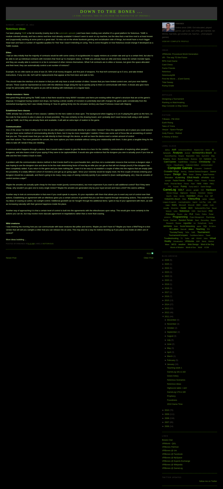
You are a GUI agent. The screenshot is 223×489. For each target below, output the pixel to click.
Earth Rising (167, 122)
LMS (214, 202)
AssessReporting (170, 156)
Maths (174, 205)
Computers (198, 168)
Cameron (207, 159)
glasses (188, 190)
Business (194, 159)
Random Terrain (186, 220)
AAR (174, 149)
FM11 (212, 184)
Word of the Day (207, 244)
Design (177, 174)
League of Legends (169, 202)
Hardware (211, 189)
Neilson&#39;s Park (202, 208)
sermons (167, 226)
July (169, 340)
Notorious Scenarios (176, 380)
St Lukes (173, 229)
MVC (190, 208)
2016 (167, 296)
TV (182, 238)
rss (195, 223)
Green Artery (173, 376)
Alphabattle (167, 153)
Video (206, 238)
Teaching (200, 229)
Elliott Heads (193, 177)
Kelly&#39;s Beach (172, 199)
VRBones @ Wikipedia (172, 464)
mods (212, 205)
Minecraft (191, 205)
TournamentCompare (178, 235)
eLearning (180, 177)
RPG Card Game (169, 61)
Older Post (148, 258)
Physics (179, 214)
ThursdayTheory (176, 232)
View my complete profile (175, 41)
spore (199, 226)
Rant (197, 220)
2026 (167, 260)
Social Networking (187, 226)
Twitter (187, 238)
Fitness (186, 184)
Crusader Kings (171, 171)
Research (169, 223)
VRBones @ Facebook (172, 454)
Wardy (204, 241)
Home (80, 258)
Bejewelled (190, 156)
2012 (167, 312)
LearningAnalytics (184, 202)
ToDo (187, 232)
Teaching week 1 (174, 368)
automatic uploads (67, 33)
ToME (24, 33)
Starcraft (183, 229)
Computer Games (180, 168)
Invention (191, 196)
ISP (211, 196)
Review (178, 223)
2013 (167, 308)
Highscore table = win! (177, 388)
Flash (193, 184)
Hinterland (201, 193)
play (185, 214)
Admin (208, 150)
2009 (167, 414)
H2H (202, 190)
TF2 (208, 229)
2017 (167, 292)
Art (215, 153)
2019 (167, 284)
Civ (213, 162)
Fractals (176, 187)
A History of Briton (170, 137)
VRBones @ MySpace (172, 457)
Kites (184, 199)
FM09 (205, 184)
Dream (191, 174)
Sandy (211, 223)
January (171, 364)
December (172, 320)
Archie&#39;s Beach (202, 153)
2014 (167, 304)
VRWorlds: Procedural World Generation (180, 54)
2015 (167, 300)
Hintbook (193, 193)
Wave (167, 244)
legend (195, 202)
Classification (179, 165)
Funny (184, 186)
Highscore (184, 193)
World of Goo (191, 247)
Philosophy (170, 214)
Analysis (178, 152)
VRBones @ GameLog (172, 468)
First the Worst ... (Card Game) (176, 79)
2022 (167, 276)
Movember (174, 208)
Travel (208, 235)
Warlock (211, 241)
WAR (198, 241)
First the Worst (176, 184)
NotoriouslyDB (168, 75)
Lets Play (202, 202)
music (183, 208)
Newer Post (11, 258)
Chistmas (193, 162)
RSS (149, 253)
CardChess (183, 162)
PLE (191, 214)
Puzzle (165, 220)
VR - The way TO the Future (174, 57)
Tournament (203, 232)
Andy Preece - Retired (172, 133)
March (170, 356)
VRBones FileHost (170, 447)
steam (191, 229)
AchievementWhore (185, 150)
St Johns (212, 226)
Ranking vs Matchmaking (173, 102)
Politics (204, 214)
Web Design (193, 244)
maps (168, 205)
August (170, 336)
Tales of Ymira (168, 126)
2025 (167, 264)
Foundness (172, 400)
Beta (198, 156)
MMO (199, 205)
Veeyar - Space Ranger (172, 129)
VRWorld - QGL (169, 443)
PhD (210, 211)
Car (215, 159)
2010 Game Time (175, 404)
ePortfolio (205, 177)
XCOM (206, 247)
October (171, 328)
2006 (167, 426)
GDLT (181, 189)
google (196, 190)
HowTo (169, 196)
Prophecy (171, 396)
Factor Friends (168, 68)
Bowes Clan (167, 440)
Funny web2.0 (194, 187)
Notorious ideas (15, 28)
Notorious (48, 244)
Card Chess (167, 64)
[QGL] (167, 150)
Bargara (181, 156)
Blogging (166, 159)
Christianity (204, 161)
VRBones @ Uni (169, 450)
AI (213, 149)
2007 (167, 422)
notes (175, 211)
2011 (167, 316)
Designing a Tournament (173, 99)
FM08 (199, 184)
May (169, 348)
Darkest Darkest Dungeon (198, 171)
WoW (200, 247)
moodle (166, 208)
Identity (181, 196)
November (172, 324)
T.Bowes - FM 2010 (170, 119)
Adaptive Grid (198, 150)
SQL (205, 226)
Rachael (173, 220)
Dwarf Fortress (208, 174)
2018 (167, 288)
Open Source (202, 211)
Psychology (210, 217)
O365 (193, 211)
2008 (167, 418)
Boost (174, 159)
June (169, 344)
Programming (180, 217)
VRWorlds (189, 241)
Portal (211, 214)
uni (193, 238)
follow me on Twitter (208, 481)
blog (212, 156)
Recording (205, 220)
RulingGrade (202, 223)
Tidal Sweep (167, 82)
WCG (173, 244)
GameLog (169, 189)
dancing (183, 171)
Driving (198, 174)
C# (200, 159)
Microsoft (182, 205)
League (212, 199)
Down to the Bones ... (111, 11)
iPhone (200, 196)
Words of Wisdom (177, 247)
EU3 (212, 178)
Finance (204, 180)
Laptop (204, 199)
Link (209, 202)
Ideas (175, 196)
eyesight (168, 180)
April (169, 352)
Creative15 (207, 168)
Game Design (206, 187)
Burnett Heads (183, 159)
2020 (167, 280)
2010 (167, 410)
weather (182, 244)
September (172, 332)
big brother (205, 156)
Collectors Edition (192, 165)
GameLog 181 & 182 (176, 372)
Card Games (170, 162)
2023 (167, 272)
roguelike (187, 223)
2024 (167, 268)
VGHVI (199, 238)
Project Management (197, 217)
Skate (176, 226)
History (210, 193)
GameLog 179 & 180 (176, 392)
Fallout (189, 180)
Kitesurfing (194, 198)
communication (207, 165)
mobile (205, 205)
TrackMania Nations (197, 235)
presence (167, 217)
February (171, 360)
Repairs (213, 220)
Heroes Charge (172, 193)
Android (187, 153)
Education (169, 177)
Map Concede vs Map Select (175, 106)
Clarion (169, 165)
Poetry (197, 214)
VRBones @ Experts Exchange (176, 461)
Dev (185, 174)
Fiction (197, 180)
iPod (206, 196)
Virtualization (178, 241)
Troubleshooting (171, 238)
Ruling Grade (168, 86)
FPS (169, 187)
